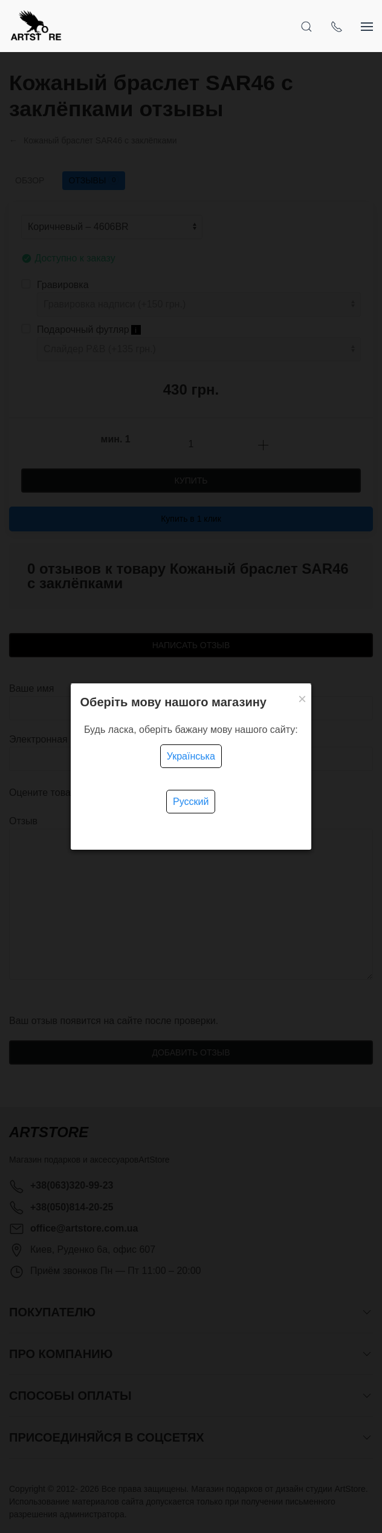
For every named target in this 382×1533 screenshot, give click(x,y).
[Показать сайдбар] (367, 26)
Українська (191, 756)
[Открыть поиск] (306, 26)
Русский (191, 801)
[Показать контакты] (337, 26)
